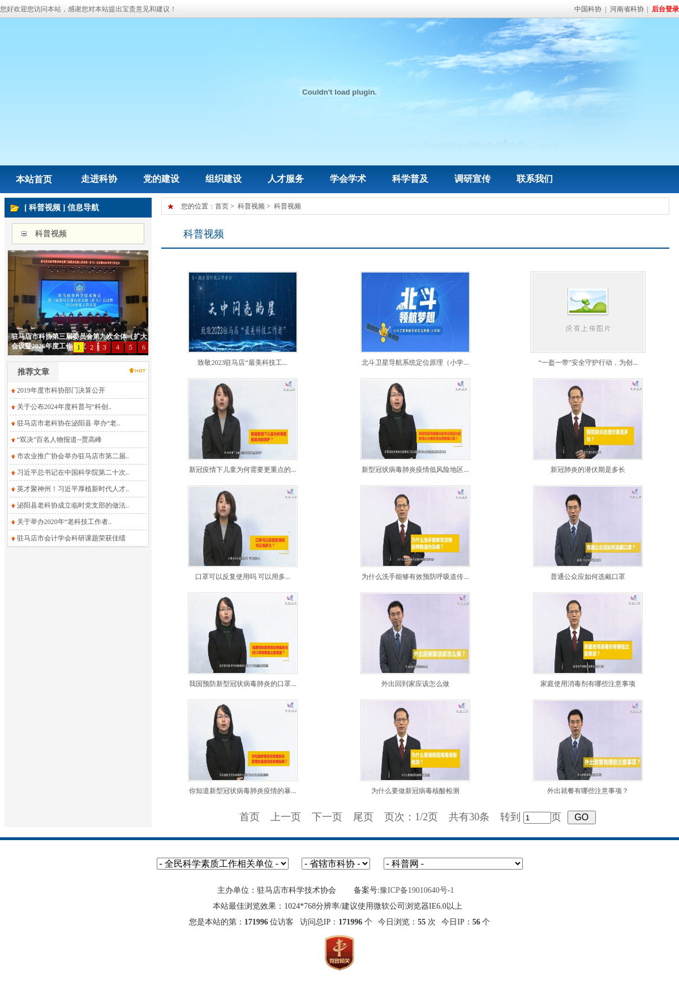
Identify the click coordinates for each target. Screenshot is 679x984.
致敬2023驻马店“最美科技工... (242, 363)
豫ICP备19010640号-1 (417, 890)
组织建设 (223, 179)
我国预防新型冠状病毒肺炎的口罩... (242, 684)
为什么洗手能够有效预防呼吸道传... (415, 577)
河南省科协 (627, 9)
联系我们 (535, 179)
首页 (222, 206)
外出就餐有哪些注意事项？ (588, 791)
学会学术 (348, 179)
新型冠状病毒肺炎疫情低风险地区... (415, 470)
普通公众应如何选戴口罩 (588, 577)
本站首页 (34, 179)
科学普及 (410, 179)
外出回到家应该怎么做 (415, 684)
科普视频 (51, 233)
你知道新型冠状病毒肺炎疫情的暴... (242, 791)
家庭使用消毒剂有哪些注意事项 (587, 684)
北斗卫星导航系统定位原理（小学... (415, 363)
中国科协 (587, 9)
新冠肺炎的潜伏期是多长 (588, 470)
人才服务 (286, 179)
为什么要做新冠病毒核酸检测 (415, 791)
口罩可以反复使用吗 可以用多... (242, 577)
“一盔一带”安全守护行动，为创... (588, 363)
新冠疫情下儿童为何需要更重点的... (242, 470)
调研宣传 (472, 179)
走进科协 (99, 179)
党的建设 (161, 179)
